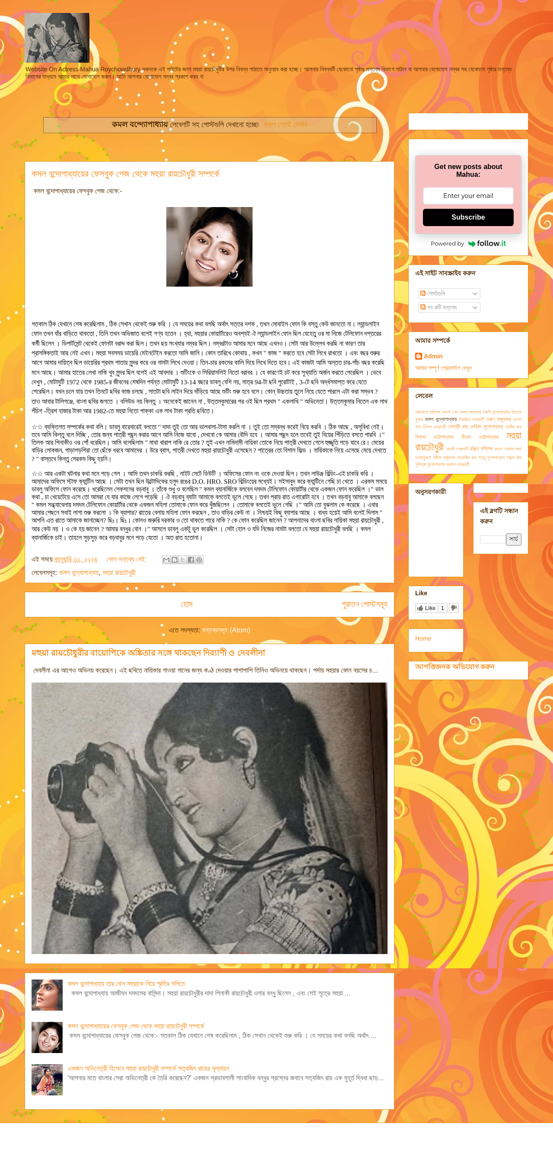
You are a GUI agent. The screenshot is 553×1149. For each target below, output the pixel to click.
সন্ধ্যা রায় (513, 457)
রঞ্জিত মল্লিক (481, 449)
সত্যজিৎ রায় (467, 457)
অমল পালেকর (470, 412)
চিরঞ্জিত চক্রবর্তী (471, 419)
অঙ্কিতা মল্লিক (427, 412)
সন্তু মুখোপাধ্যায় (491, 457)
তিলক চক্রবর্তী (434, 426)
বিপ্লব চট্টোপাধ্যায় (434, 437)
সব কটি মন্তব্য (438, 307)
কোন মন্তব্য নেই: (127, 559)
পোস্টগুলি (432, 293)
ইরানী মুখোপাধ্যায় (496, 412)
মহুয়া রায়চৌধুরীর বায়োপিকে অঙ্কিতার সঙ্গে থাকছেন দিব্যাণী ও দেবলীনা (148, 652)
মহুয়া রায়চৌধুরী (118, 572)
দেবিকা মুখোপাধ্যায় (486, 427)
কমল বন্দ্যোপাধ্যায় (79, 572)
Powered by (468, 243)
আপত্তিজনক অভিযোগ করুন (455, 666)
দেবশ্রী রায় (458, 427)
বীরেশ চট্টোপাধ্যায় (480, 437)
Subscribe (468, 217)
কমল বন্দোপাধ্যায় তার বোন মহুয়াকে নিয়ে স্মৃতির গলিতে (126, 983)
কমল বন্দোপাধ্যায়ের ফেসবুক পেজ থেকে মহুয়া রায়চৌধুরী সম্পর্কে (125, 173)
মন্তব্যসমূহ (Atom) (226, 630)
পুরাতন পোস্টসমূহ (365, 604)
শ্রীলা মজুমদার (444, 457)
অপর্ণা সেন (450, 412)
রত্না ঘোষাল (504, 448)
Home (423, 638)
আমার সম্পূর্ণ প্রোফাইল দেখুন (443, 367)
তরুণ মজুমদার (498, 419)
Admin (433, 356)
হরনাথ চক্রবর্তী (457, 464)
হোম (186, 604)
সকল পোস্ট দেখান (285, 124)
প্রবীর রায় (513, 426)
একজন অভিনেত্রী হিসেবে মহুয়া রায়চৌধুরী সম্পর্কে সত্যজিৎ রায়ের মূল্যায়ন (148, 1068)
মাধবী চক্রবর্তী (457, 448)
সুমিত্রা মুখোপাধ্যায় (430, 464)
